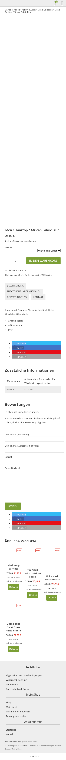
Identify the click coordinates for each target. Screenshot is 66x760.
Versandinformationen (18, 711)
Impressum (12, 684)
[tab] (15, 286)
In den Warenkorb (43, 261)
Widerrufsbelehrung (16, 679)
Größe (8, 247)
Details (13, 586)
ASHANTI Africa (29, 9)
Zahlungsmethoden (16, 716)
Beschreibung (15, 285)
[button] (19, 343)
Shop (17, 9)
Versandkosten (28, 240)
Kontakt (38, 297)
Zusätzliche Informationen (24, 291)
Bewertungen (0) (17, 297)
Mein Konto (12, 707)
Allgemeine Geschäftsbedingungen (24, 675)
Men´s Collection (45, 9)
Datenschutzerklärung (17, 689)
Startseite (9, 9)
